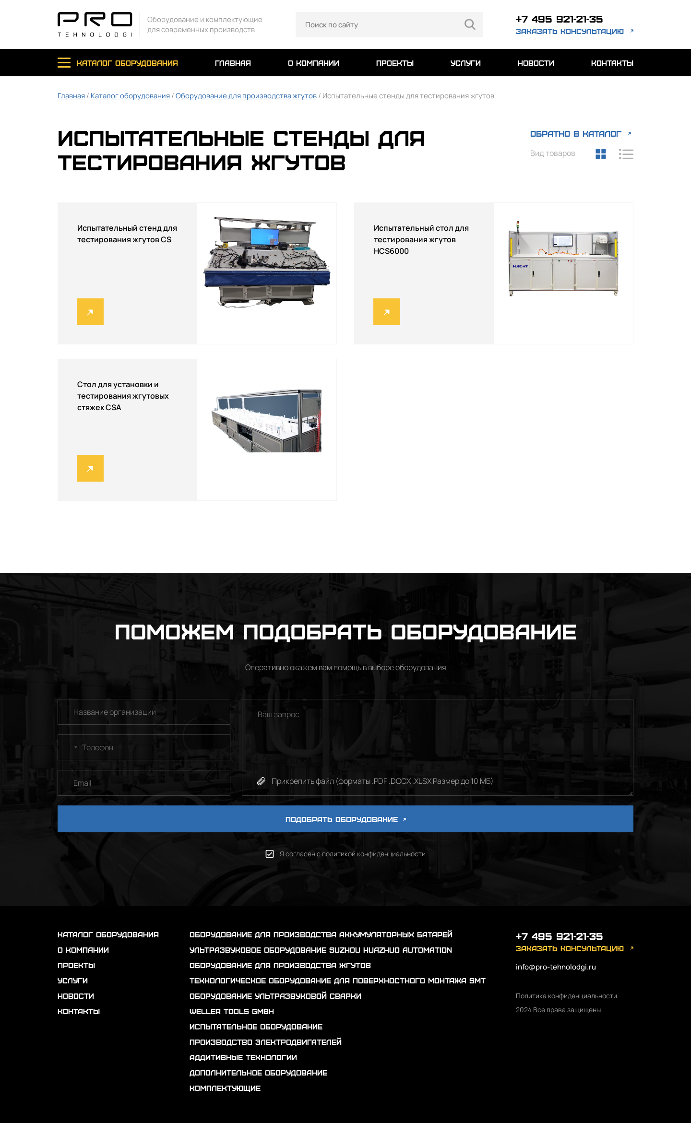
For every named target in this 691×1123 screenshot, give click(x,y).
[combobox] (69, 747)
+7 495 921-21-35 (559, 18)
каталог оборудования (127, 63)
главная (233, 63)
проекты (395, 63)
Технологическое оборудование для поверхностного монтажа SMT (338, 980)
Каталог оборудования (130, 96)
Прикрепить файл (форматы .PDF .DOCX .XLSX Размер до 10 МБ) (383, 781)
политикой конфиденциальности (374, 853)
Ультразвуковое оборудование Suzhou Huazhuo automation (321, 950)
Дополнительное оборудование (258, 1072)
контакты (612, 63)
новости (536, 63)
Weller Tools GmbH (232, 1011)
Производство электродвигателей (266, 1042)
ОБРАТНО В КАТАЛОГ (575, 133)
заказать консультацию (570, 31)
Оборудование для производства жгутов (246, 96)
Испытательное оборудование (256, 1026)
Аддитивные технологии (243, 1057)
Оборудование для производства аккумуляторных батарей (321, 934)
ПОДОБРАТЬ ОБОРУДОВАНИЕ (346, 819)
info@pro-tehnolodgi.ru (556, 967)
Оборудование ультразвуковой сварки (275, 996)
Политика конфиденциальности (566, 995)
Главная (71, 96)
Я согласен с (353, 853)
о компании (313, 63)
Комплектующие (225, 1088)
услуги (466, 63)
